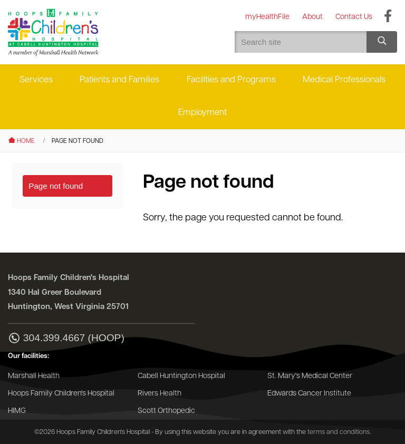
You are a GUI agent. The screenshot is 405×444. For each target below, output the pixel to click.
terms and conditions (338, 432)
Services (36, 79)
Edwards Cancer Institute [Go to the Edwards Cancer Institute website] (309, 394)
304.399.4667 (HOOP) (66, 339)
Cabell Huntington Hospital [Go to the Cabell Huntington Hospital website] (181, 376)
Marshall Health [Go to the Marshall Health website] (34, 376)
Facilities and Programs (231, 79)
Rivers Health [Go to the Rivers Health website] (159, 394)
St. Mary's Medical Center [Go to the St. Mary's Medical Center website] (309, 376)
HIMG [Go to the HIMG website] (17, 411)
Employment (202, 112)
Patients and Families (119, 79)
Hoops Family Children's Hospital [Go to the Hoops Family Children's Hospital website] (61, 394)
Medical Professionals (344, 79)
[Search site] (382, 42)
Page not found (55, 185)
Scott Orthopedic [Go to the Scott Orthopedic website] (166, 411)
